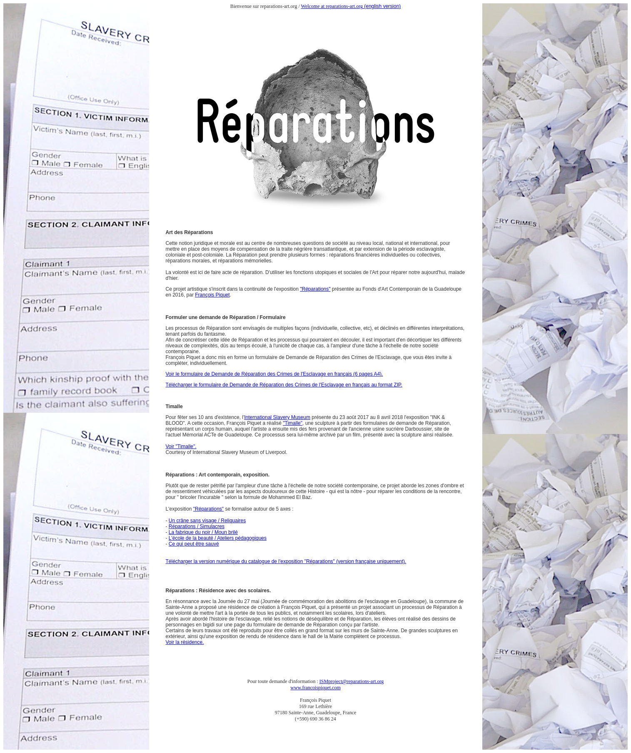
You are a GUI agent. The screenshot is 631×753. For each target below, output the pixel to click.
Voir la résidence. (185, 642)
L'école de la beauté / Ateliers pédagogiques (218, 538)
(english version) (382, 6)
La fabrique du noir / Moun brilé (203, 532)
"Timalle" (292, 423)
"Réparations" (315, 289)
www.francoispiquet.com (315, 688)
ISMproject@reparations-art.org (351, 681)
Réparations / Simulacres (196, 526)
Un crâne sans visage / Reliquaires (207, 521)
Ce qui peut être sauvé (194, 544)
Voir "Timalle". (181, 446)
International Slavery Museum (277, 417)
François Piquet (212, 295)
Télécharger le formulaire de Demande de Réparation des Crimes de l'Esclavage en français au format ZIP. (284, 385)
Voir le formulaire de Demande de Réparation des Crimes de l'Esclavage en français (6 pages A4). (274, 374)
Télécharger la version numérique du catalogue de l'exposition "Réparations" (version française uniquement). (286, 561)
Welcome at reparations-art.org (332, 6)
